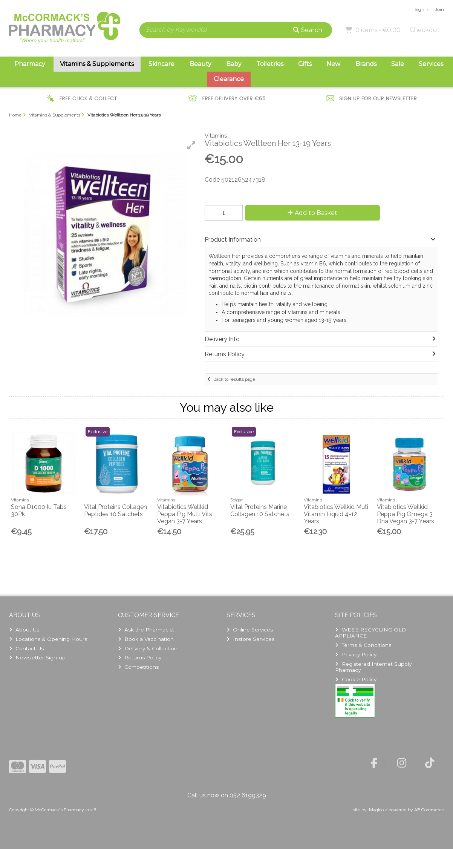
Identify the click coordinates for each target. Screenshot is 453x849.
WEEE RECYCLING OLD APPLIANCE (370, 633)
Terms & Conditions (363, 645)
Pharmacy (29, 63)
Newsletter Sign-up (37, 657)
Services (431, 63)
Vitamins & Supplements (97, 63)
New (333, 63)
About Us (24, 630)
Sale (397, 63)
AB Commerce (429, 809)
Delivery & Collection (148, 648)
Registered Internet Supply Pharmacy (373, 667)
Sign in (422, 9)
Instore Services (250, 639)
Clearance (229, 79)
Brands (365, 63)
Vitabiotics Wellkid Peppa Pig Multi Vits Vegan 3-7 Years (184, 514)
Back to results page (234, 379)
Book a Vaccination (146, 639)
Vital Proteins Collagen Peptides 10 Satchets (115, 510)
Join (439, 9)
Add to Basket (312, 212)
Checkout (425, 30)
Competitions (138, 667)
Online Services (249, 630)
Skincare (161, 63)
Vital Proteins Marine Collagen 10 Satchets (259, 510)
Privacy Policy (355, 654)
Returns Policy (139, 657)
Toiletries (269, 63)
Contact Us (26, 648)
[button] (191, 145)
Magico (376, 809)
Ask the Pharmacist (146, 630)
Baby (234, 63)
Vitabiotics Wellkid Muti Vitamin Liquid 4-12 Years (336, 514)
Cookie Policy (355, 679)
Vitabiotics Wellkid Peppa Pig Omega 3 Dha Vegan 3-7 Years (405, 514)
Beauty (200, 63)
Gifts (305, 63)
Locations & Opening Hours (48, 639)
